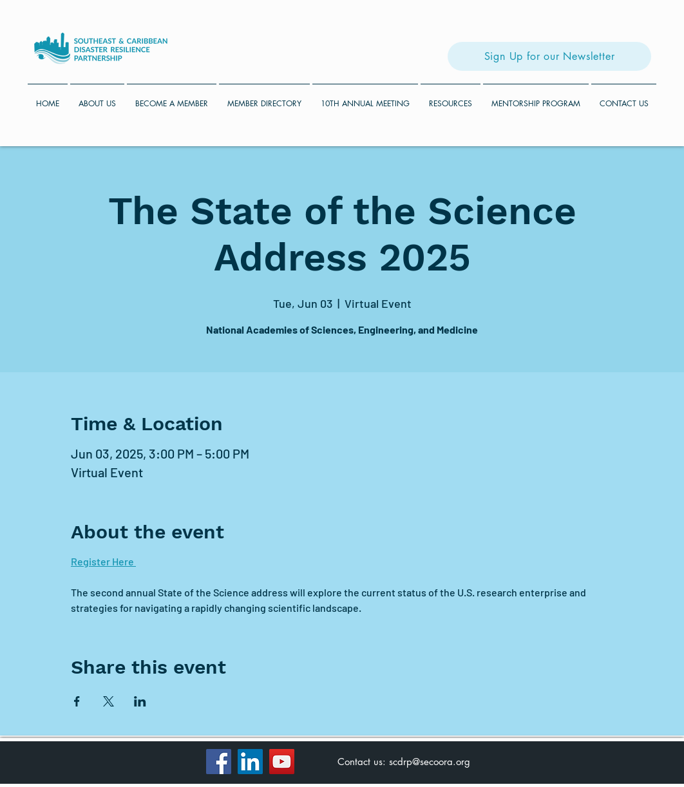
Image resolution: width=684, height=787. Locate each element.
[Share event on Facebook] (77, 701)
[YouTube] (281, 761)
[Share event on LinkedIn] (140, 701)
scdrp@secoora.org (429, 761)
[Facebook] (218, 761)
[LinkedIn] (250, 761)
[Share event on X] (108, 701)
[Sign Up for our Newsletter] (549, 56)
